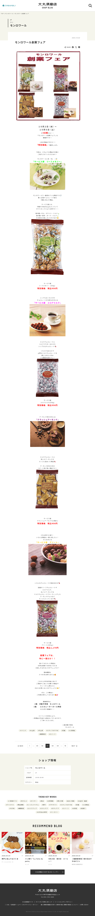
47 (47, 746)
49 (58, 746)
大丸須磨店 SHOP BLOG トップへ (49, 872)
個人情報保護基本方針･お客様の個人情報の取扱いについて (59, 904)
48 (53, 746)
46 (42, 746)
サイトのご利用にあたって (44, 902)
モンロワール (9, 13)
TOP (2, 13)
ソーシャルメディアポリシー (64, 902)
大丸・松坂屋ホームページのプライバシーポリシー (23, 904)
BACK (20, 746)
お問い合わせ (84, 904)
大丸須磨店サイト (27, 902)
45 (37, 746)
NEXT (74, 746)
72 (65, 746)
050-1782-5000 (49, 897)
